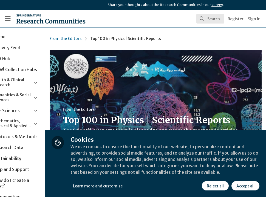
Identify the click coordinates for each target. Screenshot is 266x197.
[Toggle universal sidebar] (7, 18)
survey (217, 4)
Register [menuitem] (236, 18)
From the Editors (90, 38)
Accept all (245, 185)
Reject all (214, 185)
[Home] (40, 18)
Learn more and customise (123, 185)
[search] (210, 19)
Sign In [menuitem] (254, 18)
